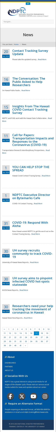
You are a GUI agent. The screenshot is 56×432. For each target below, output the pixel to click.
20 (5, 337)
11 (5, 333)
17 (36, 333)
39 (10, 345)
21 (10, 337)
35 (36, 341)
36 (42, 341)
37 (47, 341)
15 (26, 333)
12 (10, 333)
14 (21, 333)
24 (26, 337)
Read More (42, 59)
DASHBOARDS (10, 363)
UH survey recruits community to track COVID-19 (32, 253)
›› (25, 345)
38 (5, 345)
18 (42, 333)
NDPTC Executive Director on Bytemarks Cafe (31, 196)
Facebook (10, 396)
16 (31, 333)
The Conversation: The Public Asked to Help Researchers (28, 81)
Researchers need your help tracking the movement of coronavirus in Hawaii (32, 309)
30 (10, 341)
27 (42, 337)
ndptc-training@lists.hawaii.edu (36, 412)
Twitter (21, 396)
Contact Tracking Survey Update (30, 52)
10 (48, 329)
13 (15, 333)
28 (47, 337)
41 (21, 345)
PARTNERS (9, 366)
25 (31, 337)
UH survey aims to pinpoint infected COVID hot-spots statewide (32, 281)
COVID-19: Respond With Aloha (30, 224)
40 (15, 345)
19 (47, 333)
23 (21, 337)
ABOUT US (9, 370)
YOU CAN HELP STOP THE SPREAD (30, 168)
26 (36, 337)
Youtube (33, 396)
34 (31, 341)
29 (5, 341)
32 (21, 341)
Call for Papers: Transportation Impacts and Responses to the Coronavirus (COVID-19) (33, 140)
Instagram (45, 396)
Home (16, 44)
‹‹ (4, 329)
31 (15, 341)
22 (15, 337)
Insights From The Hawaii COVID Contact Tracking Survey (30, 109)
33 (26, 341)
